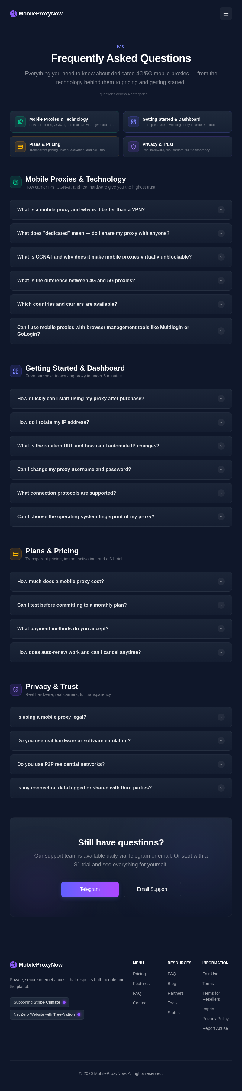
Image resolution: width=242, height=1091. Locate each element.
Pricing (139, 973)
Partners (176, 993)
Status (174, 1012)
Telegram (90, 889)
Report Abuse (215, 1028)
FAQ (137, 993)
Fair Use (210, 973)
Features (141, 983)
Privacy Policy (215, 1018)
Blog (172, 983)
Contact (140, 1002)
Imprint (208, 1009)
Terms (208, 983)
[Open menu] (226, 13)
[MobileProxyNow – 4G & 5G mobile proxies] (36, 13)
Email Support (152, 889)
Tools (173, 1002)
